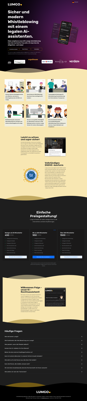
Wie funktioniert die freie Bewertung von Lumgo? (19, 340)
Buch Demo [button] (25, 49)
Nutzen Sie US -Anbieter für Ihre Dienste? (17, 348)
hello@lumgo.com (45, 398)
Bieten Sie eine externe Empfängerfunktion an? (19, 352)
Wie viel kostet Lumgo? (11, 336)
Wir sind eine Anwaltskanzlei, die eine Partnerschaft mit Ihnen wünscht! (26, 367)
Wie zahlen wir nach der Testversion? (15, 371)
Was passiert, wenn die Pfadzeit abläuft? (17, 344)
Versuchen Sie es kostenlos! (16, 257)
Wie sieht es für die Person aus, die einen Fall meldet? (20, 360)
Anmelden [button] (36, 49)
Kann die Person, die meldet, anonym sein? (17, 364)
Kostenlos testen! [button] (13, 49)
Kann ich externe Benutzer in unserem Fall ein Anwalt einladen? (23, 356)
